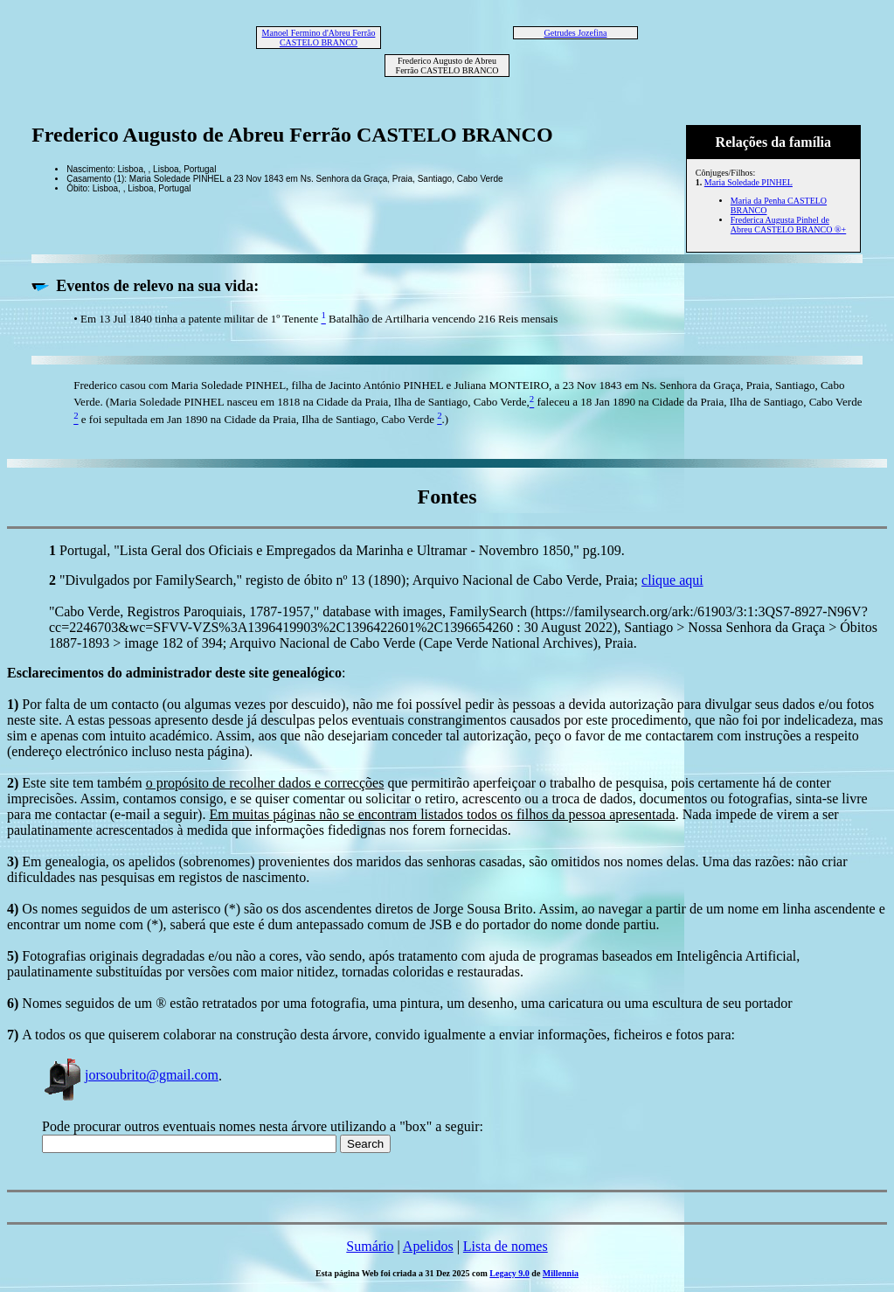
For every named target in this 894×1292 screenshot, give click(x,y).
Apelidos (428, 1246)
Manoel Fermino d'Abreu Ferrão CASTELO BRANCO (319, 37)
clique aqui (672, 580)
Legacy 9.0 (509, 1273)
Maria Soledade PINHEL (748, 182)
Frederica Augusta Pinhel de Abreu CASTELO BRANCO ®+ (788, 224)
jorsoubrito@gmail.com (130, 1074)
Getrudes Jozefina (575, 33)
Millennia (561, 1273)
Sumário (369, 1246)
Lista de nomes (505, 1246)
